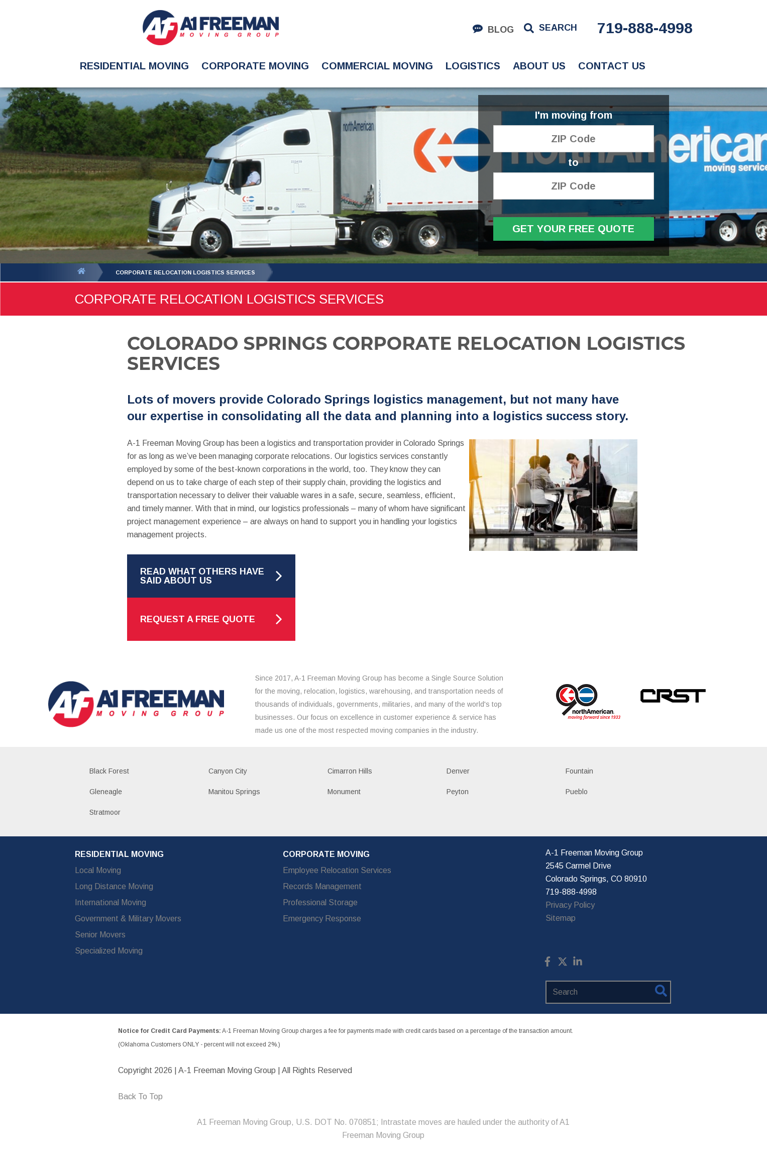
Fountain (579, 771)
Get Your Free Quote (573, 228)
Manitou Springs (234, 792)
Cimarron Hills (349, 771)
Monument (344, 792)
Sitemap (560, 918)
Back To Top (140, 1096)
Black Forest (109, 771)
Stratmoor (105, 812)
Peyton (458, 792)
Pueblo (577, 792)
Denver (458, 771)
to (573, 162)
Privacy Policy (570, 905)
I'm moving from (573, 115)
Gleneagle (105, 792)
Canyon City (227, 771)
